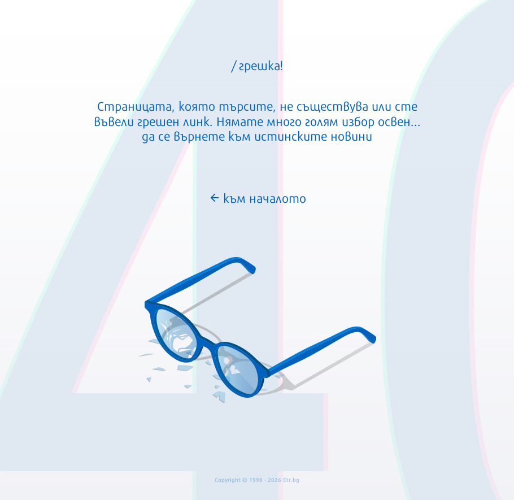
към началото (257, 197)
